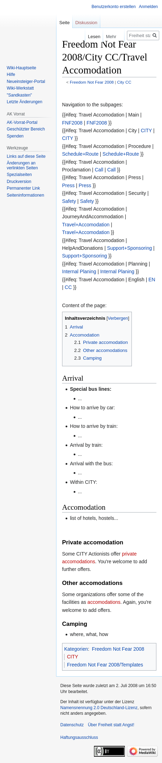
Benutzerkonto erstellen (114, 6)
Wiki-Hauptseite (21, 67)
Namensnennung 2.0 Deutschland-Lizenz (98, 707)
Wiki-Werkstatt (20, 88)
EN (151, 279)
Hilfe (11, 74)
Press (68, 185)
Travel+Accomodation (85, 224)
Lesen (91, 36)
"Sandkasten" (19, 95)
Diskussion (86, 22)
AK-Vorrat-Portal (22, 122)
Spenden (15, 136)
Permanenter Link (23, 188)
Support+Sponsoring (129, 248)
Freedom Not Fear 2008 (92, 82)
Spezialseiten (19, 174)
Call (99, 169)
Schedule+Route (80, 154)
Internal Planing (79, 271)
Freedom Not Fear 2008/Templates (105, 664)
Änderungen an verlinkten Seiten (22, 165)
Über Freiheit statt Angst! (111, 724)
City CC (124, 82)
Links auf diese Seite (26, 156)
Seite (64, 22)
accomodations (103, 602)
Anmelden (148, 6)
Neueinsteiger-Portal (26, 81)
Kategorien (76, 649)
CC (68, 287)
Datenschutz (72, 724)
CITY (146, 130)
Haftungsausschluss (79, 737)
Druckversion (19, 181)
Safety (69, 201)
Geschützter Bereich (26, 129)
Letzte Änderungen (24, 101)
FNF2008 (72, 123)
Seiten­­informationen (25, 195)
